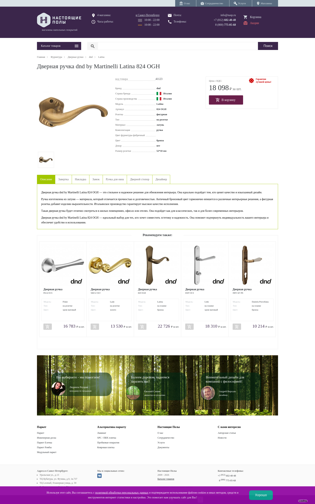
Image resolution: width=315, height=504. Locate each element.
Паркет (40, 433)
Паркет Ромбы (44, 447)
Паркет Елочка (44, 442)
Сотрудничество (166, 437)
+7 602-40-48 (227, 475)
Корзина (255, 17)
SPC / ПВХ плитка (106, 437)
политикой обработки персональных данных (121, 492)
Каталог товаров (166, 479)
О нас (160, 433)
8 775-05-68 (227, 480)
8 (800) (225, 24)
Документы (163, 447)
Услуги (161, 442)
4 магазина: (104, 15)
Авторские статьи (227, 433)
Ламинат (101, 433)
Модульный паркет (46, 452)
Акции (254, 23)
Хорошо (261, 495)
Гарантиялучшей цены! (263, 80)
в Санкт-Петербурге (148, 15)
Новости (222, 437)
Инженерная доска (46, 437)
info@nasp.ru (228, 15)
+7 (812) (225, 19)
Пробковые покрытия (108, 442)
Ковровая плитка (105, 447)
